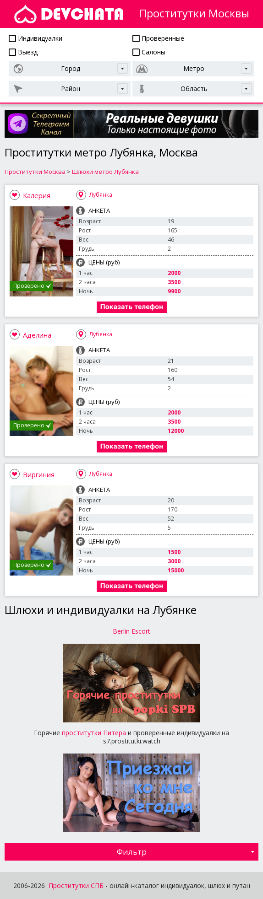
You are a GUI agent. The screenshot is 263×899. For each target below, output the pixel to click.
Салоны (148, 52)
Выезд (23, 52)
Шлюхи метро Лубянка (105, 171)
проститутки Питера (94, 732)
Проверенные (158, 38)
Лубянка (100, 195)
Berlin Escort (131, 631)
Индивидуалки (35, 38)
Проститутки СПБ (76, 885)
